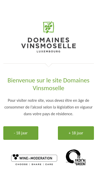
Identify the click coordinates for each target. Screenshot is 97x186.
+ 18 (76, 132)
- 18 (21, 132)
